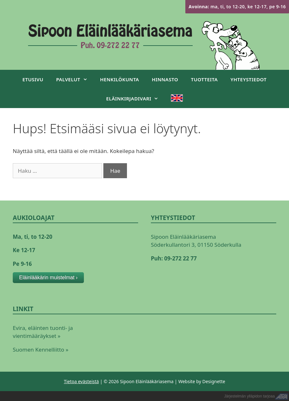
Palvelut (75, 79)
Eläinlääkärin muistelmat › (48, 277)
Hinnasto (165, 79)
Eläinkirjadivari (135, 98)
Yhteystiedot (249, 79)
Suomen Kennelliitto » (40, 349)
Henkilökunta (119, 79)
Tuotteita (204, 79)
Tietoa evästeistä (81, 381)
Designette (213, 381)
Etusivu (32, 79)
